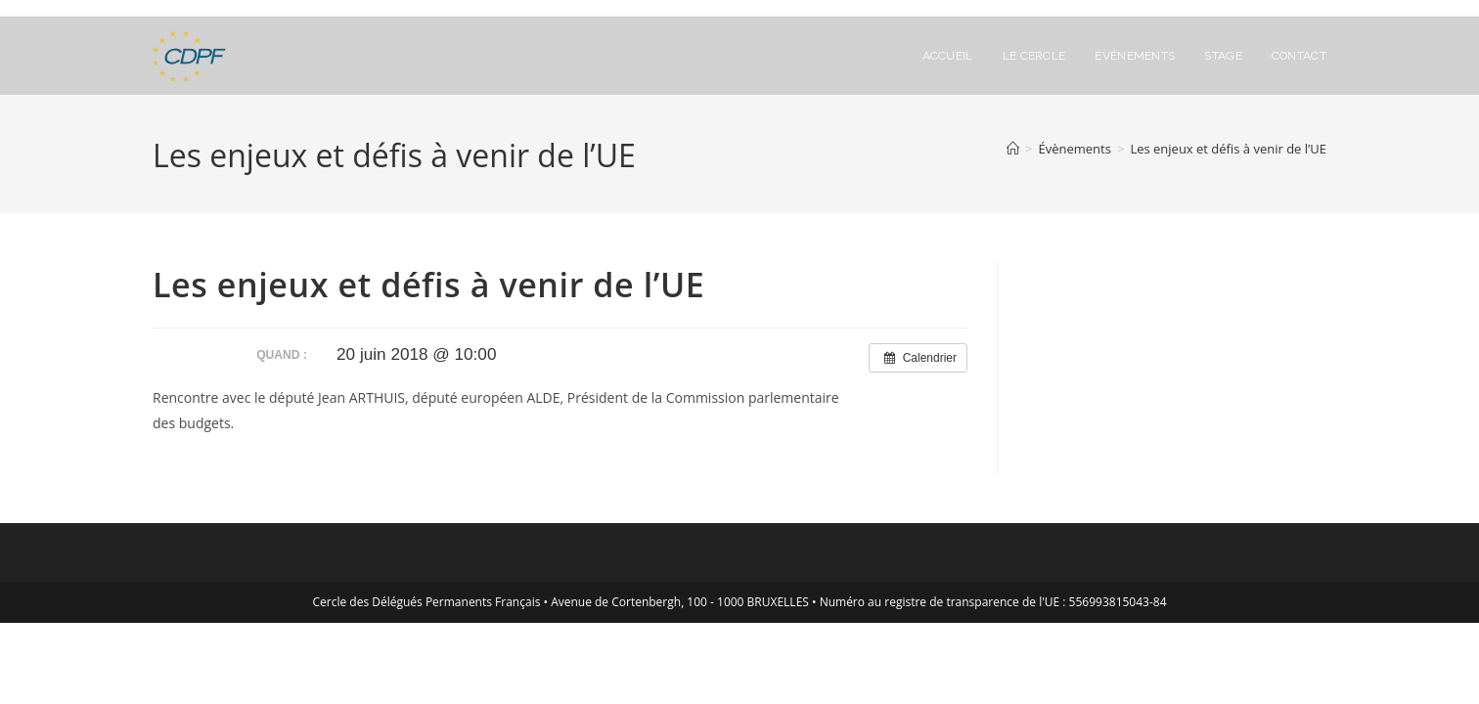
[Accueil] (1013, 148)
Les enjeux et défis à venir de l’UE (1228, 148)
